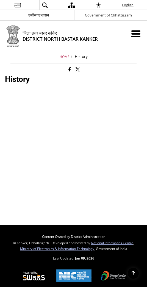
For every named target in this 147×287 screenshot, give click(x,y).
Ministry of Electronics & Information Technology (57, 248)
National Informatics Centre (112, 243)
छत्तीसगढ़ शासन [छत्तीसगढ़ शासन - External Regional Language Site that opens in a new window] (38, 15)
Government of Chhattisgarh (108, 15)
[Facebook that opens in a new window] (69, 69)
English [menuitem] (128, 4)
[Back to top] (133, 273)
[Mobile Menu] (136, 33)
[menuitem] (17, 5)
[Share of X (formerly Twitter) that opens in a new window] (77, 69)
